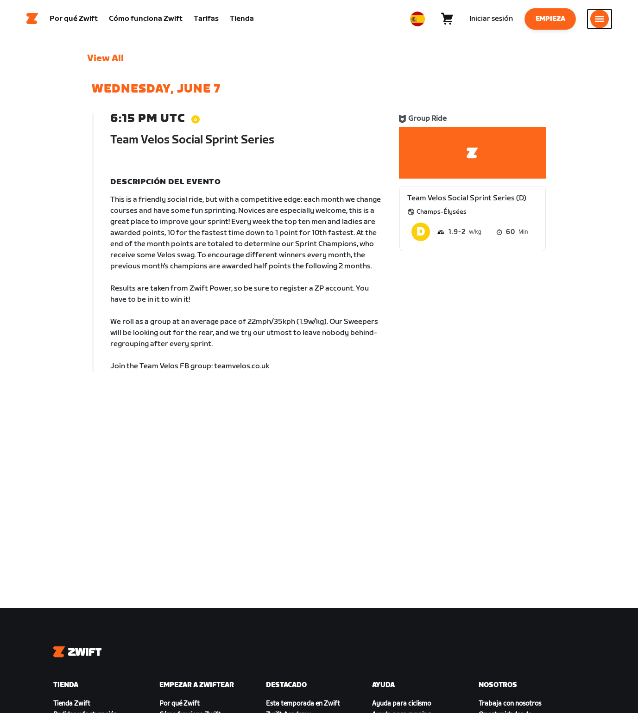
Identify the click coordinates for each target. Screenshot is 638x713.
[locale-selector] (417, 20)
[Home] (32, 21)
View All (105, 62)
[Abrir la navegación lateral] (599, 21)
